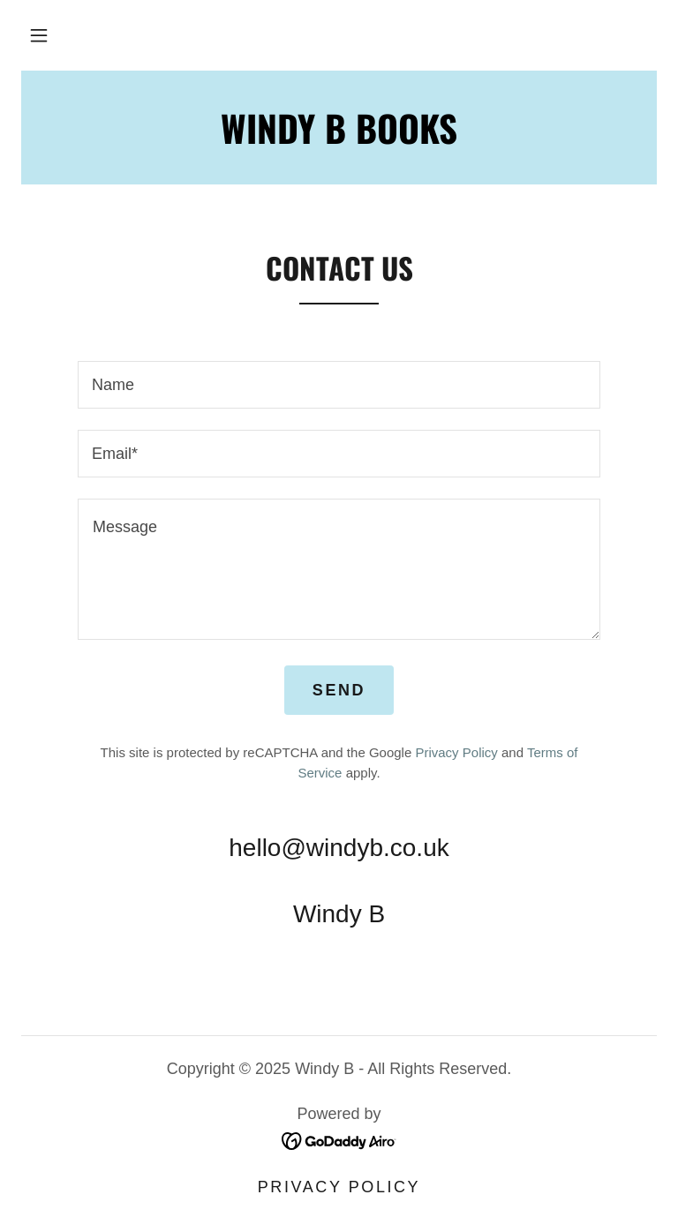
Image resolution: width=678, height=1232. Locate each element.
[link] (339, 1139)
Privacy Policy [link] (456, 752)
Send (339, 690)
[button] (38, 35)
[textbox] (339, 385)
